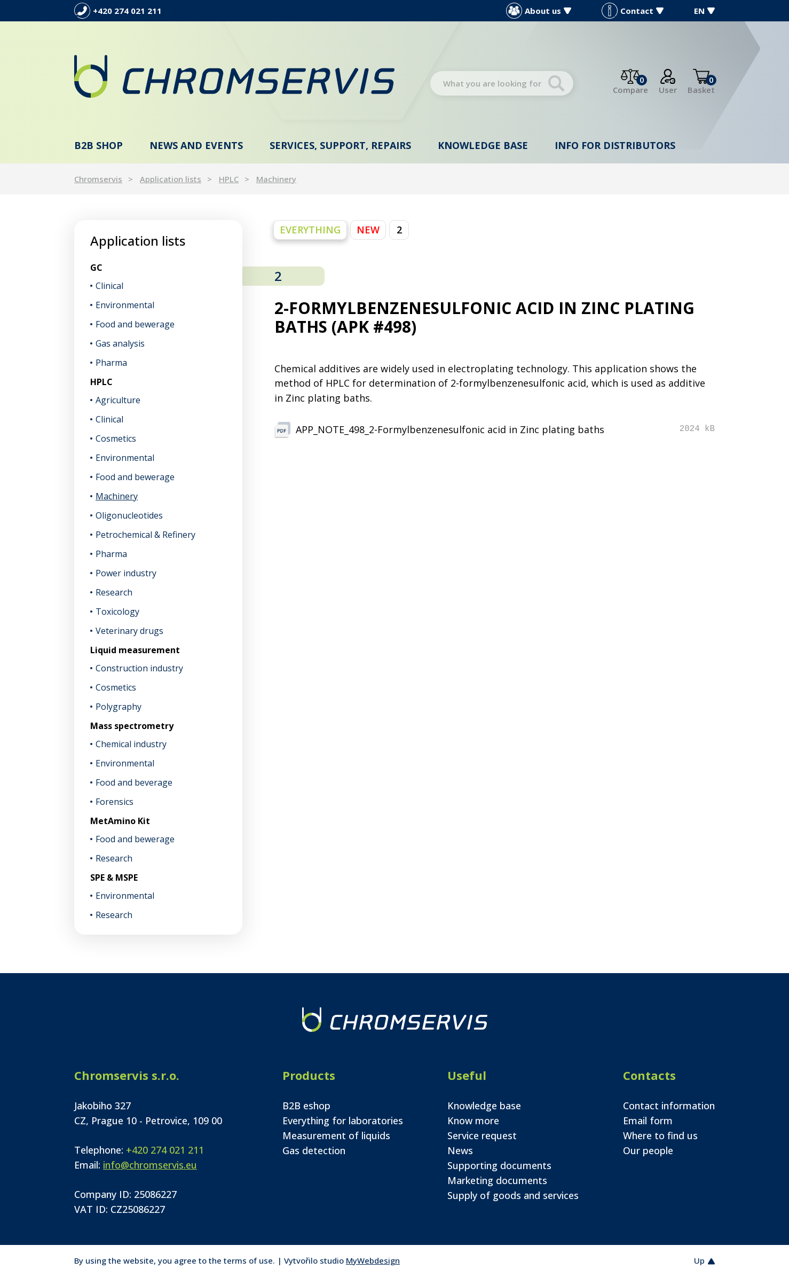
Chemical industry (131, 744)
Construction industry (139, 668)
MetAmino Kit (120, 821)
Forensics (114, 802)
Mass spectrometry (131, 726)
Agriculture (118, 400)
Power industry (126, 573)
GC (96, 267)
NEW (368, 229)
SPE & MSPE (114, 877)
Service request (482, 1135)
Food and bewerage (135, 324)
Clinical (109, 286)
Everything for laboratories (342, 1120)
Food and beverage (134, 782)
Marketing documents (497, 1180)
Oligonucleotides (129, 515)
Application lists (170, 179)
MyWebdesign (373, 1260)
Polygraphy (118, 706)
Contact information (669, 1105)
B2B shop (98, 145)
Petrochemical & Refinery (145, 534)
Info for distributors (615, 145)
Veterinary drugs (129, 631)
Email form (648, 1120)
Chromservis (98, 179)
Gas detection (313, 1150)
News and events (196, 145)
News (460, 1150)
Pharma (111, 363)
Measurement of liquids (336, 1135)
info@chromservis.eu (150, 1164)
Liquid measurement (135, 650)
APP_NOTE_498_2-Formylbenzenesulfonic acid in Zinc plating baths (450, 429)
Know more (473, 1120)
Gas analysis (120, 343)
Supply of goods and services (513, 1195)
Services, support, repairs (340, 145)
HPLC (229, 179)
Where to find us (660, 1135)
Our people (648, 1150)
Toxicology (117, 611)
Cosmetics (116, 438)
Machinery (276, 179)
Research (114, 592)
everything (310, 229)
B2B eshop (306, 1105)
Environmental (125, 305)
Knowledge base (483, 145)
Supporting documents (499, 1165)
